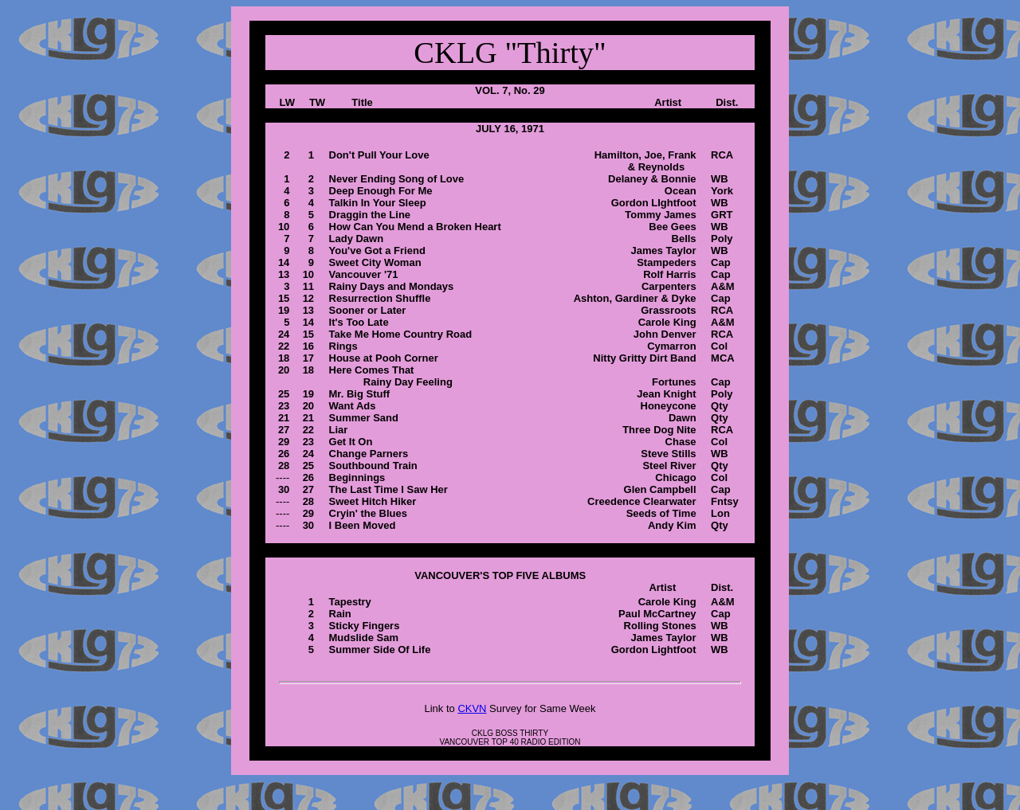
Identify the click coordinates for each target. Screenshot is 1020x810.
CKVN (471, 708)
